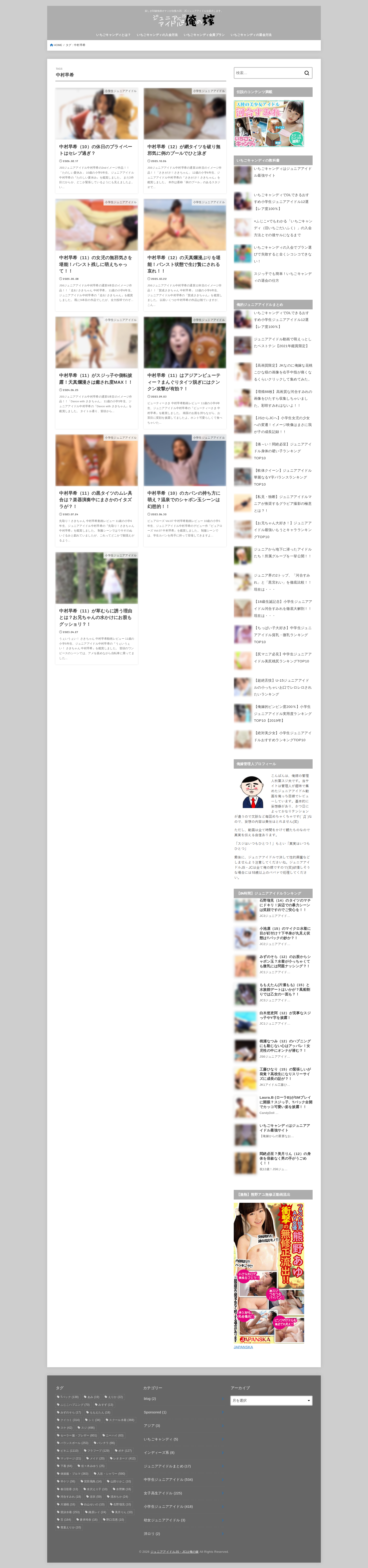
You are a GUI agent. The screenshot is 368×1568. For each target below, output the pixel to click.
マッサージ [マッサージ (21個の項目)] (71, 1458)
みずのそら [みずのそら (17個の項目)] (71, 1412)
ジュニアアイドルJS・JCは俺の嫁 (174, 1551)
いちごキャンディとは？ (113, 35)
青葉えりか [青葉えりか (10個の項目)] (71, 1527)
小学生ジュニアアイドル (168, 1506)
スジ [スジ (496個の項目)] (88, 1427)
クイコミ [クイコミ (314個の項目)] (70, 1419)
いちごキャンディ (161, 1439)
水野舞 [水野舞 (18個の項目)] (123, 1488)
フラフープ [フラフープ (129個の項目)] (98, 1450)
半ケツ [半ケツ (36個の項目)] (68, 1481)
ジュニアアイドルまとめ (167, 1466)
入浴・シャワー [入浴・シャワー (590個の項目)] (111, 1473)
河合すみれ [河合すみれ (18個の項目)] (71, 1496)
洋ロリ (152, 1533)
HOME (58, 45)
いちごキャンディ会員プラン (204, 35)
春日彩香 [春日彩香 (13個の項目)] (69, 1488)
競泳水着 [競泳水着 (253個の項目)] (70, 1511)
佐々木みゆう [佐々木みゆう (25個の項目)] (93, 1465)
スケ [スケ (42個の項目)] (67, 1427)
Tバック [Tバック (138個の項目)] (70, 1396)
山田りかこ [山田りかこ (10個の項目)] (121, 1481)
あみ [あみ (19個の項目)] (94, 1396)
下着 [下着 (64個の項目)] (67, 1465)
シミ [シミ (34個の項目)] (94, 1419)
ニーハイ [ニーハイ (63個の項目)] (114, 1435)
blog (150, 1398)
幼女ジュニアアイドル (164, 1520)
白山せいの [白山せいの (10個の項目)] (94, 1504)
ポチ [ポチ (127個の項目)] (125, 1450)
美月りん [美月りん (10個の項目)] (124, 1511)
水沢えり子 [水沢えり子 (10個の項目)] (97, 1488)
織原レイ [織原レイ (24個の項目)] (97, 1511)
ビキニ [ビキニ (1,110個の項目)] (70, 1450)
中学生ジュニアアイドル (168, 1479)
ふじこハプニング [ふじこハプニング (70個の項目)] (75, 1404)
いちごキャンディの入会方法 (157, 35)
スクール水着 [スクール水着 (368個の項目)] (121, 1419)
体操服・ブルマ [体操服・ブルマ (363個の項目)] (74, 1473)
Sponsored (155, 1412)
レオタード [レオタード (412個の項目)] (124, 1458)
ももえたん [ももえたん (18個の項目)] (100, 1412)
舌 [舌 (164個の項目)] (66, 1519)
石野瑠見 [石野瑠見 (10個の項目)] (122, 1504)
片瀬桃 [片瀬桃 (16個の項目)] (68, 1504)
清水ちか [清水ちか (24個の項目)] (119, 1496)
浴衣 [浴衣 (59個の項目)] (96, 1496)
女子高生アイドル (163, 1493)
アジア (152, 1425)
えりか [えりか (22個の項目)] (115, 1396)
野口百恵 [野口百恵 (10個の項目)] (115, 1519)
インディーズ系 (159, 1452)
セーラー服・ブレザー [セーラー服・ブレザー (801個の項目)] (79, 1435)
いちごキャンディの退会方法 (251, 35)
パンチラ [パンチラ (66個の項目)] (106, 1442)
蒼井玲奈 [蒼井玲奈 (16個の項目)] (88, 1519)
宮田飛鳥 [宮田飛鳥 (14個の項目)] (93, 1481)
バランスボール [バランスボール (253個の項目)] (74, 1442)
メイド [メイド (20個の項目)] (97, 1458)
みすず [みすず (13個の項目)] (105, 1404)
